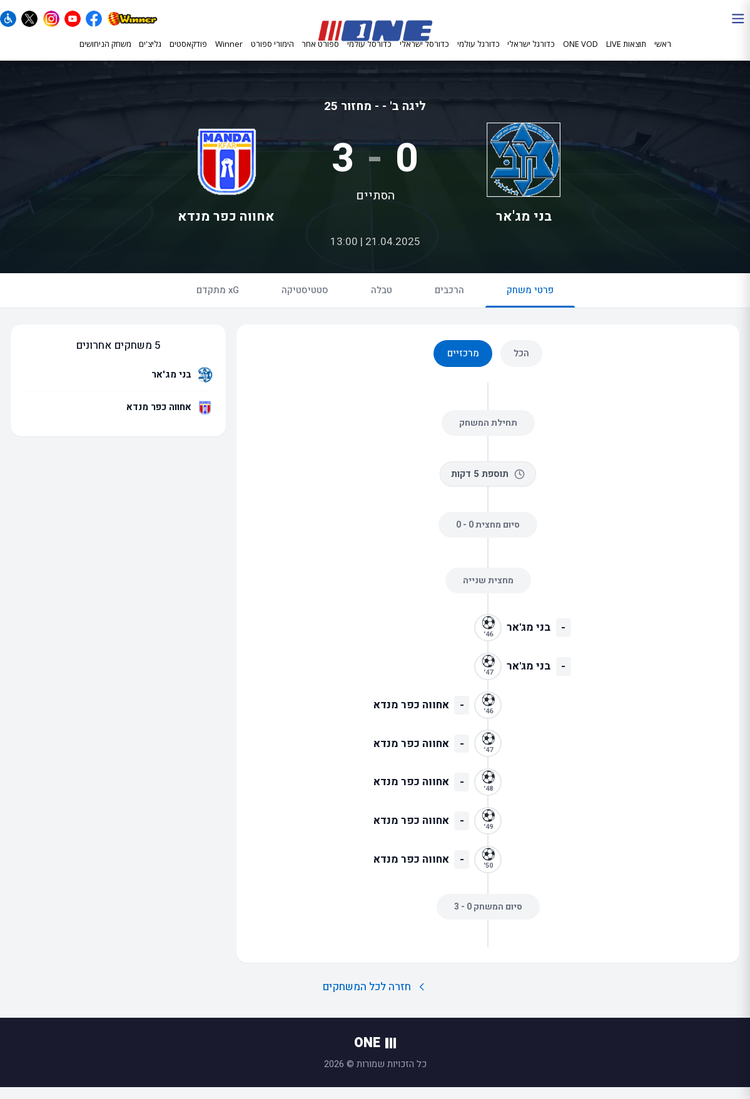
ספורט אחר (320, 55)
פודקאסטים (188, 54)
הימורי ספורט (272, 54)
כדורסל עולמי (369, 55)
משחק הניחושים (105, 54)
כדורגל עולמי (478, 55)
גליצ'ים (150, 54)
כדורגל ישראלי (531, 55)
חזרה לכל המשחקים (375, 998)
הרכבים (449, 302)
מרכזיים (463, 365)
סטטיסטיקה (304, 302)
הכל (521, 365)
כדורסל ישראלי (424, 55)
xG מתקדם (217, 302)
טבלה (381, 302)
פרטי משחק (530, 307)
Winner (229, 54)
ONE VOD (580, 54)
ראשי (662, 54)
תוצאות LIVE (626, 54)
